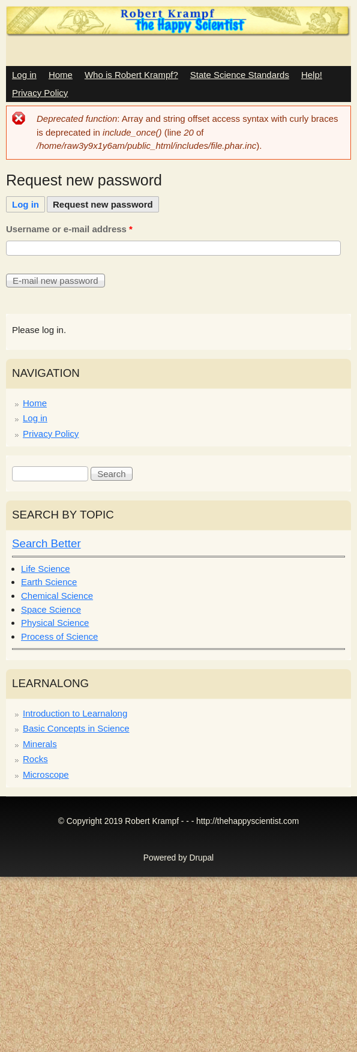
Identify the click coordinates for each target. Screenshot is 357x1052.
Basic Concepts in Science (76, 728)
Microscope (46, 774)
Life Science (45, 569)
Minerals (40, 744)
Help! (311, 75)
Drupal (202, 857)
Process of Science (59, 636)
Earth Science (49, 582)
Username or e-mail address (69, 229)
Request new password (106, 202)
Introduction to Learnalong (75, 713)
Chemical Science (57, 596)
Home (61, 75)
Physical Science (55, 623)
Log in (24, 75)
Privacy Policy (40, 93)
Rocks (35, 759)
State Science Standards (239, 75)
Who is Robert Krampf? (131, 75)
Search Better (46, 543)
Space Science (51, 609)
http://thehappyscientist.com (247, 821)
